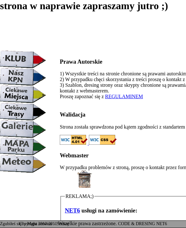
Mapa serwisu (40, 223)
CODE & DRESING (136, 223)
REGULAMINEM (124, 96)
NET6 (72, 210)
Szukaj (63, 223)
